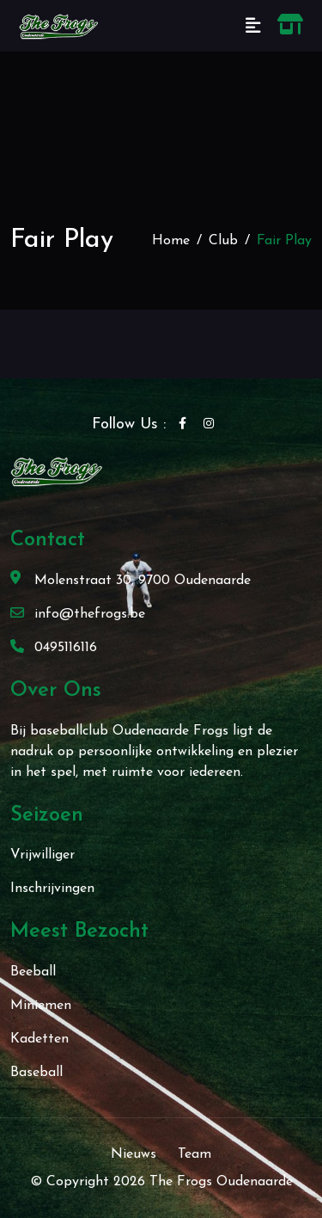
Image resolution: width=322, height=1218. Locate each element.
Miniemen (40, 1005)
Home (171, 241)
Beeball (33, 972)
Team (194, 1154)
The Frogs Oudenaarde (221, 1182)
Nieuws (133, 1154)
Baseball (36, 1073)
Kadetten (39, 1039)
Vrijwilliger (42, 855)
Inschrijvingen (52, 888)
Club (223, 241)
